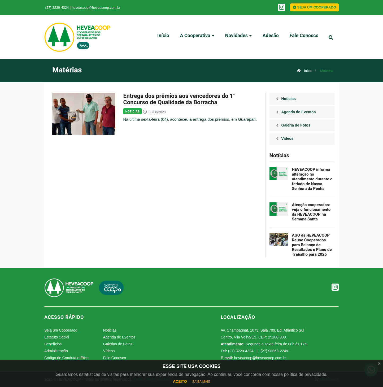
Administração (56, 351)
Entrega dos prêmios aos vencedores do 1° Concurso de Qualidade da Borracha (179, 99)
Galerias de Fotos (118, 344)
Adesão (270, 37)
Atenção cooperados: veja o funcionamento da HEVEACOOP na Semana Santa (311, 212)
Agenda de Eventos (298, 112)
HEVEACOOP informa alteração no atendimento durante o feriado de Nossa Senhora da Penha (312, 179)
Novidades (237, 38)
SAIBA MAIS (201, 382)
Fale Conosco (303, 37)
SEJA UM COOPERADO (314, 7)
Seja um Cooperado (60, 330)
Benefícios (53, 344)
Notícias (132, 111)
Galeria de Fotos (296, 125)
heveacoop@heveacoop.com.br (96, 8)
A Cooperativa (197, 38)
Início (163, 37)
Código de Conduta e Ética (66, 358)
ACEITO (180, 381)
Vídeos (287, 138)
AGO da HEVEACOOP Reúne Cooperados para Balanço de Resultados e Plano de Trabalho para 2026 (312, 244)
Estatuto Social (56, 337)
